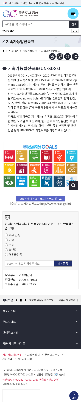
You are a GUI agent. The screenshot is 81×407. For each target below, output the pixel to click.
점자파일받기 (60, 56)
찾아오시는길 (52, 354)
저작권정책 (33, 354)
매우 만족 (14, 235)
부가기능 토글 (75, 56)
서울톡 (61, 374)
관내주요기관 (10, 332)
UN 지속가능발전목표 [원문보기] (38, 199)
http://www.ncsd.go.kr (55, 203)
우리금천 (13, 51)
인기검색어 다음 (77, 31)
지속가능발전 (30, 51)
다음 (25, 300)
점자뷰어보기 (52, 56)
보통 (11, 245)
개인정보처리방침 (12, 354)
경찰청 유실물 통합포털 (41, 300)
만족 (11, 240)
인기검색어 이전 (73, 31)
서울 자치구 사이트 (13, 343)
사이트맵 (7, 358)
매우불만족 (15, 254)
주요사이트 (9, 321)
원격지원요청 (24, 358)
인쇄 (67, 56)
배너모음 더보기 (77, 300)
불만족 (13, 249)
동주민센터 (9, 311)
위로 (74, 398)
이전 (16, 300)
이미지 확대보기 (73, 185)
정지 (21, 300)
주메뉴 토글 (73, 13)
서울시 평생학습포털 (69, 300)
